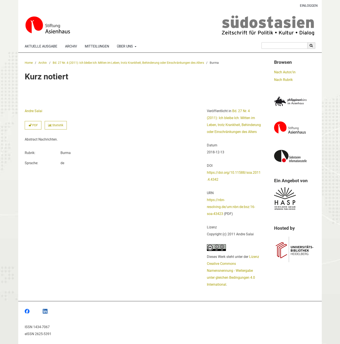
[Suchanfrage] (284, 45)
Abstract (31, 139)
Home (29, 63)
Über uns (124, 46)
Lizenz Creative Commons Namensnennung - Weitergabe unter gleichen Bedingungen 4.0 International (233, 271)
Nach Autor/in (285, 72)
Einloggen (307, 5)
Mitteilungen (96, 46)
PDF (33, 125)
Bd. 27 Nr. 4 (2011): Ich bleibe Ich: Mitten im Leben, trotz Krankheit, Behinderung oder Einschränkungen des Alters (128, 63)
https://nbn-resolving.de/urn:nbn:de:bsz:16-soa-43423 (231, 207)
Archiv (70, 46)
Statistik (55, 125)
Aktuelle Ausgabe (40, 46)
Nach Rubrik (283, 80)
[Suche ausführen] (311, 45)
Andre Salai (33, 111)
